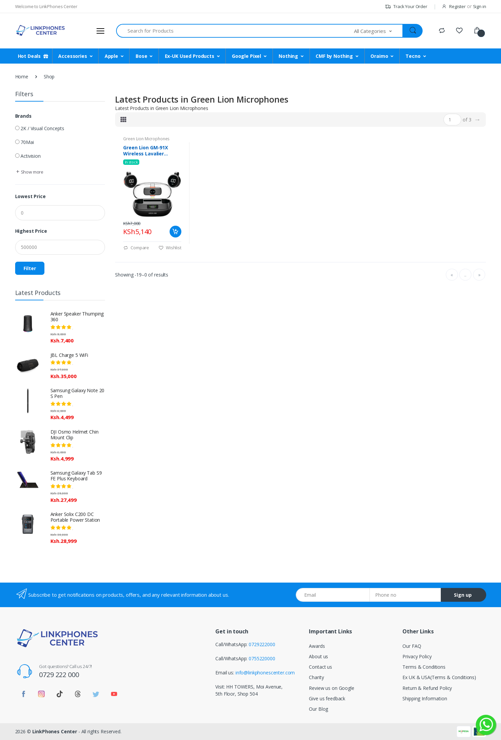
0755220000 (262, 658)
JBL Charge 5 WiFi (69, 355)
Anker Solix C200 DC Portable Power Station (75, 517)
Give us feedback (327, 698)
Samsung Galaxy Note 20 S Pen (77, 393)
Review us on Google (331, 688)
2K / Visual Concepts (42, 128)
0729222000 (262, 644)
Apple (111, 56)
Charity (316, 677)
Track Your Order (406, 6)
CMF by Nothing (334, 56)
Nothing (288, 56)
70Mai (27, 142)
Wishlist (169, 248)
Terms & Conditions (423, 667)
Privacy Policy (416, 656)
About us (318, 656)
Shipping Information (424, 698)
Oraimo (379, 56)
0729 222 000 (59, 674)
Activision (31, 156)
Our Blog (318, 709)
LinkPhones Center (54, 731)
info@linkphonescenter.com (265, 672)
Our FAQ (411, 646)
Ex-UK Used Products (189, 56)
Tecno (412, 56)
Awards (317, 646)
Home (21, 76)
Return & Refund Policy (427, 688)
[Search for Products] (235, 31)
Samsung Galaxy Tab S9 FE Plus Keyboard (76, 476)
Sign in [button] (479, 6)
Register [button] (457, 6)
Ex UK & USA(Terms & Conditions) (439, 677)
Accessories (72, 56)
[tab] (123, 119)
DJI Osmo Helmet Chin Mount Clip (74, 435)
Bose (141, 56)
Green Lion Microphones (146, 139)
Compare (136, 248)
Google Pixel (246, 56)
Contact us (320, 667)
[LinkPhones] (40, 30)
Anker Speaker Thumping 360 (77, 316)
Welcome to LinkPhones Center (46, 6)
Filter (30, 268)
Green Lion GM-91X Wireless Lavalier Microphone (145, 151)
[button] (378, 31)
